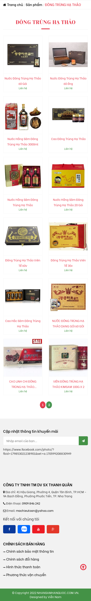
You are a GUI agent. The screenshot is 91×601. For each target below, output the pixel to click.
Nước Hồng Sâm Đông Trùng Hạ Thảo (22, 202)
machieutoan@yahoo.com (34, 510)
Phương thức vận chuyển (25, 574)
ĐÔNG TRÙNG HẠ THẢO (63, 4)
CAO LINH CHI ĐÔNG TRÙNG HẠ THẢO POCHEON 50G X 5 (22, 384)
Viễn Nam (54, 597)
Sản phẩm (34, 4)
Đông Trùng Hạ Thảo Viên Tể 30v (68, 263)
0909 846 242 (31, 503)
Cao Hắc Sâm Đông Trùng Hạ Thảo (23, 323)
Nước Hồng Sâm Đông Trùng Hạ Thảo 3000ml (22, 141)
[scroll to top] (83, 567)
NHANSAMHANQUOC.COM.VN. (58, 592)
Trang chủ (13, 4)
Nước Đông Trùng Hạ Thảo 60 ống (68, 81)
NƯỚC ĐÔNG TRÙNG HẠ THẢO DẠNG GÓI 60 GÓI (68, 323)
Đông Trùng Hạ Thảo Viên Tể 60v (22, 263)
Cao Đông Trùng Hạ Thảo (68, 139)
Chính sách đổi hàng (22, 559)
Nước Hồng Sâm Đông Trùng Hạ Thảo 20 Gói (68, 202)
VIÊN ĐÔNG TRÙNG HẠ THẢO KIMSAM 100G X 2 (68, 384)
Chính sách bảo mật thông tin (29, 551)
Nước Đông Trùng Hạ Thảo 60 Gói (23, 81)
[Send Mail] (83, 440)
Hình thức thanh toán (22, 566)
